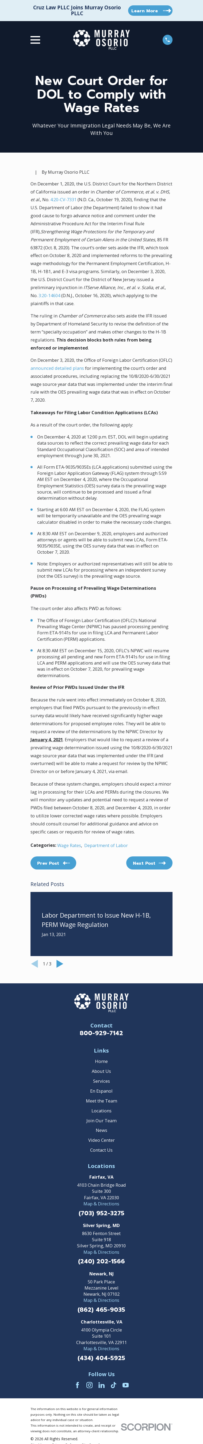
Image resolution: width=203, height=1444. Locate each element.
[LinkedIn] (101, 1385)
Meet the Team (101, 1101)
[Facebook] (77, 1385)
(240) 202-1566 (101, 1261)
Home (101, 1061)
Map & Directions (101, 1204)
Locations (101, 1111)
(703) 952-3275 (101, 1213)
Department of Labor (106, 845)
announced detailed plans (57, 368)
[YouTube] (125, 1385)
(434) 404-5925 (101, 1358)
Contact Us (101, 1150)
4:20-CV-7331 (63, 199)
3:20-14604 (49, 295)
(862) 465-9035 (101, 1310)
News (101, 1130)
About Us (101, 1071)
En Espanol (101, 1091)
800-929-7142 (101, 1033)
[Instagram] (89, 1385)
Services (101, 1081)
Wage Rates (69, 845)
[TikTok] (113, 1385)
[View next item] (60, 964)
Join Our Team (101, 1120)
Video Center (101, 1140)
